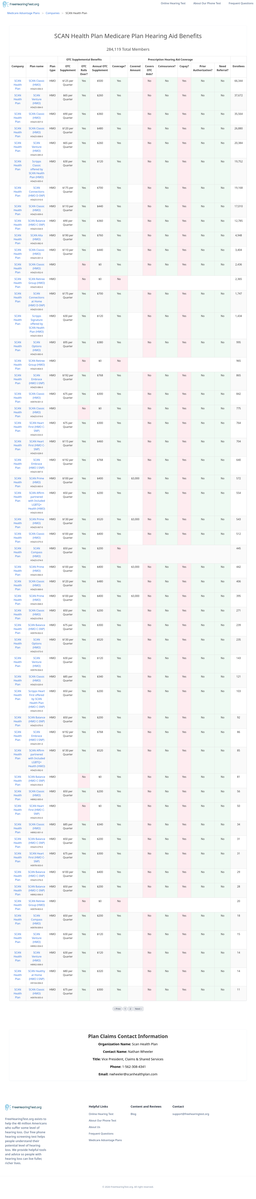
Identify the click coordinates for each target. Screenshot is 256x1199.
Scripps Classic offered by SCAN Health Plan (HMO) (36, 169)
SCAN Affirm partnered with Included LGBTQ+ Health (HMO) (36, 500)
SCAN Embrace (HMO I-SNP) (36, 379)
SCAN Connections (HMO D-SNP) (36, 191)
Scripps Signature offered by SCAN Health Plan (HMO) (36, 323)
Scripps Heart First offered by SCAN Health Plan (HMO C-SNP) (36, 699)
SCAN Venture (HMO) (37, 99)
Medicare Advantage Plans (23, 13)
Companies (53, 13)
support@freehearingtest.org (190, 1114)
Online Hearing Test (173, 3)
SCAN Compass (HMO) (36, 552)
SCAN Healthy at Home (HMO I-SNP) (36, 975)
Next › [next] (138, 1008)
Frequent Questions (241, 3)
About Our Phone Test (207, 3)
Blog (133, 1114)
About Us (94, 1127)
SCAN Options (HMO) (36, 346)
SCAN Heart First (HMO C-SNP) (36, 427)
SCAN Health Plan (18, 84)
